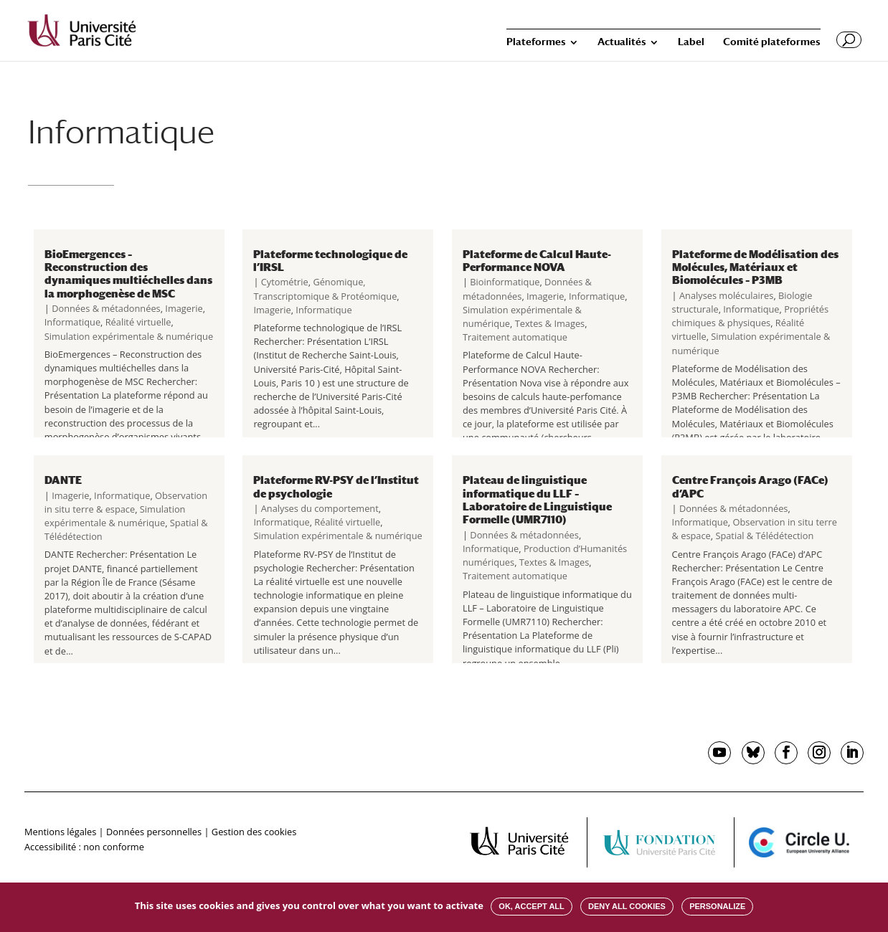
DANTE (63, 479)
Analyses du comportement (320, 508)
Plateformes (536, 42)
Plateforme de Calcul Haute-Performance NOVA (537, 260)
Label (691, 42)
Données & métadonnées (106, 308)
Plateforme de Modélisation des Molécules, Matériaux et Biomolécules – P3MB (755, 267)
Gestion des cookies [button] (254, 831)
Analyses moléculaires (726, 295)
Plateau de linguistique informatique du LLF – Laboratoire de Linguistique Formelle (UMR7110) (537, 499)
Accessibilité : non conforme (84, 846)
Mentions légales (60, 831)
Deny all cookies (627, 906)
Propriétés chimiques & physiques (750, 316)
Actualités (621, 42)
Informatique (72, 321)
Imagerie (183, 308)
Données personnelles (154, 831)
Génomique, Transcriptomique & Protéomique (325, 288)
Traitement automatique (515, 337)
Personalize (717, 906)
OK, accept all (531, 906)
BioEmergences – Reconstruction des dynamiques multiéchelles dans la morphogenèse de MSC (128, 273)
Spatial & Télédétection (764, 535)
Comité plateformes (772, 42)
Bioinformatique (504, 281)
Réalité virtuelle (138, 321)
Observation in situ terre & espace (125, 502)
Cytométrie (284, 281)
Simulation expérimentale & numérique (128, 336)
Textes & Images (550, 323)
